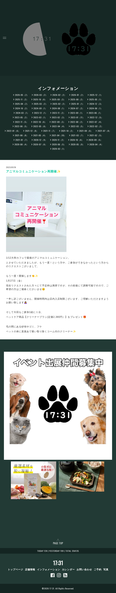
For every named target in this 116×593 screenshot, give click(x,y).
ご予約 (98, 569)
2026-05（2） (22, 94)
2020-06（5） (59, 144)
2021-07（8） (104, 130)
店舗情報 (30, 569)
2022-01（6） (13, 130)
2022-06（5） (21, 126)
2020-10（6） (77, 139)
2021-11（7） (49, 130)
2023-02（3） (59, 117)
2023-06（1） (95, 112)
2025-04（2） (22, 103)
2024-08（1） (59, 108)
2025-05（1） (96, 99)
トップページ (15, 569)
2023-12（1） (40, 112)
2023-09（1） (77, 112)
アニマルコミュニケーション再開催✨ (33, 171)
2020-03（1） (59, 148)
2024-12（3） (96, 103)
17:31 (58, 563)
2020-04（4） (96, 144)
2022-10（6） (40, 121)
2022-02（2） (96, 126)
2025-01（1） (77, 103)
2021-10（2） (67, 130)
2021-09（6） (86, 130)
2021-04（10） (59, 135)
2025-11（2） (21, 99)
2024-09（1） (40, 108)
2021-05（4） (40, 135)
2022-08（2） (77, 121)
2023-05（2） (22, 117)
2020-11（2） (58, 139)
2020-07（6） (40, 144)
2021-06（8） (21, 135)
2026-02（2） (59, 94)
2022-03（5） (78, 126)
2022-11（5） (21, 121)
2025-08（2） (77, 99)
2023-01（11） (78, 117)
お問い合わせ (84, 569)
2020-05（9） (78, 144)
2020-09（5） (95, 139)
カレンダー (68, 569)
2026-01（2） (78, 94)
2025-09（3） (59, 99)
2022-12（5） (96, 117)
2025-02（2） (59, 103)
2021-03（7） (78, 135)
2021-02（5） (96, 135)
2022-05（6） (40, 126)
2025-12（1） (96, 94)
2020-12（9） (40, 139)
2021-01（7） (22, 139)
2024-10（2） (22, 108)
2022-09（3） (58, 121)
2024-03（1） (22, 112)
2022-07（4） (96, 121)
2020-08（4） (21, 144)
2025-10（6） (40, 99)
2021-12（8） (31, 130)
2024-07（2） (77, 108)
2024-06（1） (96, 108)
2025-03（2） (41, 103)
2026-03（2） (41, 94)
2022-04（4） (59, 126)
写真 (105, 569)
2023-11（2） (58, 112)
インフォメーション (48, 569)
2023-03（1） (40, 117)
